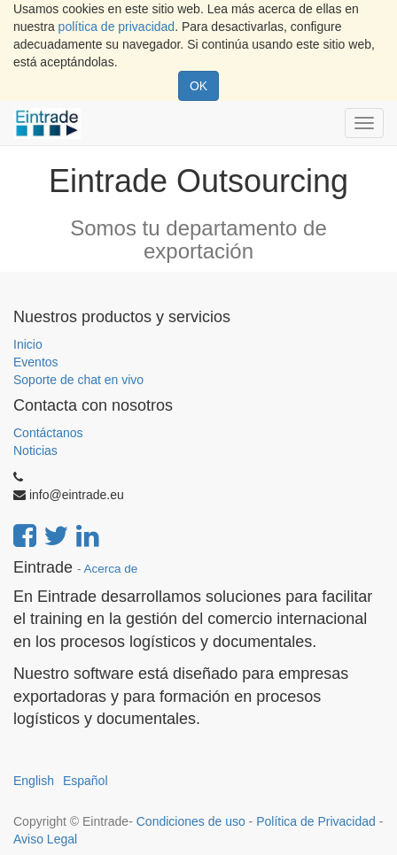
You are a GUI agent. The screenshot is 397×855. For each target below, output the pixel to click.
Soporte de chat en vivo (78, 380)
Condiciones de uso (190, 821)
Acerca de (111, 568)
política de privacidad (116, 26)
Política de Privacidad (316, 821)
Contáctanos (48, 433)
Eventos (35, 362)
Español (85, 781)
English (33, 781)
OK (198, 86)
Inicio (28, 344)
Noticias (35, 450)
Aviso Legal (45, 839)
